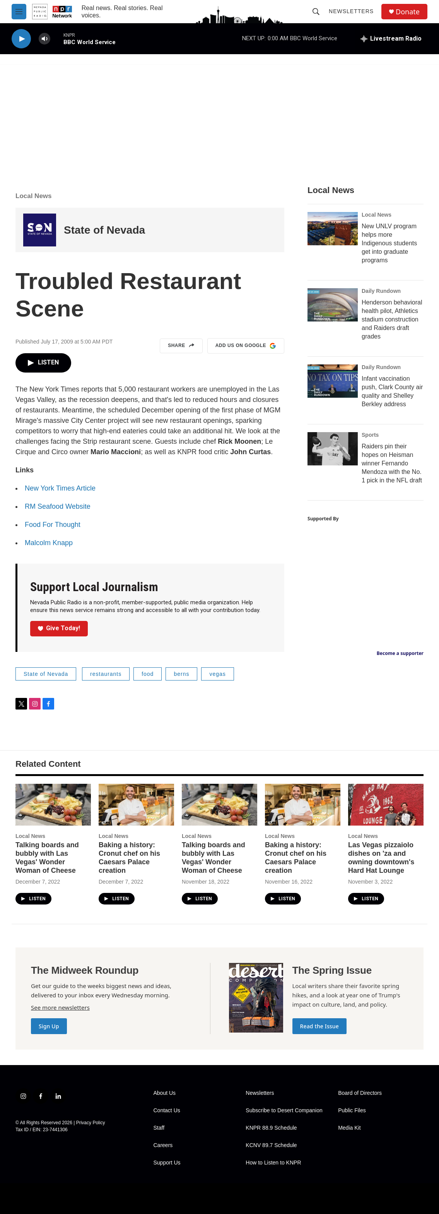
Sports (370, 435)
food (148, 674)
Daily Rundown (381, 291)
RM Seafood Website (58, 506)
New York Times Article (60, 488)
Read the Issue (319, 1026)
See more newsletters (60, 1007)
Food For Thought (52, 524)
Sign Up (49, 1026)
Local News (33, 196)
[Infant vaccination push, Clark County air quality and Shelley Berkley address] (332, 381)
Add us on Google (245, 345)
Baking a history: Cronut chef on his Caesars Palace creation (129, 857)
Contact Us (167, 1110)
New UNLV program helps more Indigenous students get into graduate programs (389, 243)
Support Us (167, 1163)
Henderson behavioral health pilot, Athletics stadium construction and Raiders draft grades (392, 319)
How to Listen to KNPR (273, 1163)
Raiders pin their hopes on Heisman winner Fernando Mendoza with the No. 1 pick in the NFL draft (392, 463)
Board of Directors (360, 1093)
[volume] (44, 39)
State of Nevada (104, 230)
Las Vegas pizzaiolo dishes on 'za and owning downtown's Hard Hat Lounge (381, 857)
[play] (21, 38)
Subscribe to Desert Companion (284, 1110)
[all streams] (391, 38)
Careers (163, 1145)
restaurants (105, 674)
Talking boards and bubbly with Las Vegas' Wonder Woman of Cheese (47, 857)
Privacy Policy (90, 1122)
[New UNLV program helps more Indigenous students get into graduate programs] (332, 228)
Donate (408, 12)
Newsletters (351, 11)
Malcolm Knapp (49, 543)
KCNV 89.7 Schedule (271, 1145)
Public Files (352, 1110)
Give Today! (59, 628)
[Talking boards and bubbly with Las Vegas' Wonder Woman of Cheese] (53, 805)
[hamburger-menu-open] (19, 11)
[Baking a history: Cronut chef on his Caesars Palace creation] (136, 805)
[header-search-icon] (316, 11)
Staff (159, 1128)
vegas (217, 674)
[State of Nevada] (39, 230)
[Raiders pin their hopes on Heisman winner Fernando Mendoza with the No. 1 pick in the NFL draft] (332, 448)
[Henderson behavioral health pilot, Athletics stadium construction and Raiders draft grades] (332, 304)
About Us (165, 1093)
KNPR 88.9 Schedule (271, 1128)
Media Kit (349, 1128)
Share (181, 346)
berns (181, 674)
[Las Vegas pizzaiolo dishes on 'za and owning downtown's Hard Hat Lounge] (386, 805)
